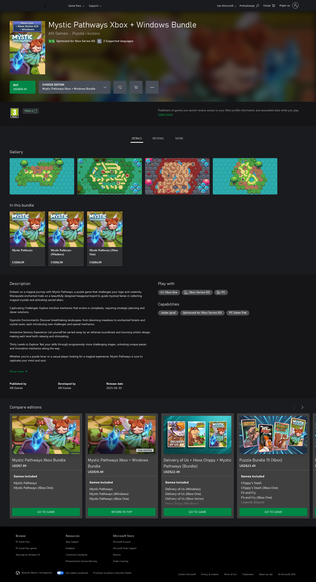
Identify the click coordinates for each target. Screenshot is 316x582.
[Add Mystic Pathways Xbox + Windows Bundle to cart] (136, 87)
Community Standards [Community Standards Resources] (76, 554)
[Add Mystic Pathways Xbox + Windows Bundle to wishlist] (119, 87)
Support (93, 5)
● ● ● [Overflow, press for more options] (152, 87)
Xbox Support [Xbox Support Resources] (72, 541)
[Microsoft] (29, 5)
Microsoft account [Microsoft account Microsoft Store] (122, 541)
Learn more (165, 114)
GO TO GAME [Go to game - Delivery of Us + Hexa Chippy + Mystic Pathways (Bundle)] (197, 512)
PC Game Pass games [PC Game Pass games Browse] (26, 548)
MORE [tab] (179, 138)
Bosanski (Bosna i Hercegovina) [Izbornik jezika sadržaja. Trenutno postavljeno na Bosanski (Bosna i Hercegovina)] (37, 572)
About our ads (266, 574)
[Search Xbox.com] (249, 5)
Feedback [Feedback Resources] (70, 548)
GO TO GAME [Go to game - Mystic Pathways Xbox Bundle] (46, 512)
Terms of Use (230, 574)
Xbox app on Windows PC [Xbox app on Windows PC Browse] (28, 554)
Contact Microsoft (187, 574)
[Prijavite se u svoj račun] (288, 5)
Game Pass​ (74, 5)
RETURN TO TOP (121, 512)
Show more (19, 371)
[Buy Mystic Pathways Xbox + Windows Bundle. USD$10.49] (22, 87)
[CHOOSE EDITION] (74, 87)
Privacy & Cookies (210, 574)
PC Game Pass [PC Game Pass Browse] (23, 541)
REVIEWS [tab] (158, 138)
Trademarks (248, 574)
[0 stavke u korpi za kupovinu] (269, 5)
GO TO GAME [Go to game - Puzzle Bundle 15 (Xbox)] (273, 512)
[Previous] (294, 407)
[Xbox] (56, 5)
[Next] (302, 407)
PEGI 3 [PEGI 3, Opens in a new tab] (31, 111)
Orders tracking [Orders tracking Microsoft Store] (120, 561)
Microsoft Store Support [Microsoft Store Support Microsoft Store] (124, 548)
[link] (27, 238)
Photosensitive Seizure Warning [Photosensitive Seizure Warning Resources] (81, 561)
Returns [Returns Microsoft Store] (117, 554)
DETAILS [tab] (137, 138)
